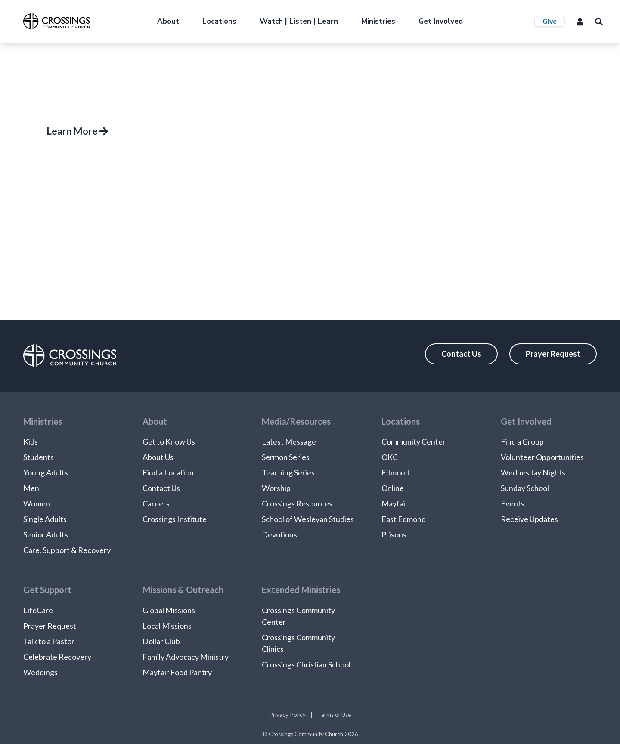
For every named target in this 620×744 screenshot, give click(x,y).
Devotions (279, 534)
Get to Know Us (169, 441)
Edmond (395, 472)
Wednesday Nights (533, 472)
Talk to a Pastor (48, 641)
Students (38, 457)
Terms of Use (334, 714)
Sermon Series (286, 457)
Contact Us (461, 353)
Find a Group (522, 441)
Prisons (393, 534)
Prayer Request (553, 353)
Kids (30, 441)
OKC (389, 457)
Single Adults (45, 519)
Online (392, 488)
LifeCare (38, 610)
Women (36, 503)
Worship (276, 488)
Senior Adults (45, 534)
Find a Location (168, 472)
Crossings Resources (297, 503)
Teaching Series (288, 472)
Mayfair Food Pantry (177, 672)
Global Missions (169, 610)
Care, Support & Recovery (67, 550)
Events (512, 503)
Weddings (40, 672)
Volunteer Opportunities (542, 457)
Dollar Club (161, 641)
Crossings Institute (175, 519)
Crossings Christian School (306, 664)
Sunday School (525, 488)
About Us (158, 457)
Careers (156, 503)
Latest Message (289, 441)
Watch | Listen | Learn (299, 21)
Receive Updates (529, 519)
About (168, 21)
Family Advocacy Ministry (186, 656)
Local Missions (167, 625)
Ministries (378, 21)
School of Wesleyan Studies (308, 519)
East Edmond (403, 519)
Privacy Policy (287, 714)
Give (549, 21)
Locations (219, 21)
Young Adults (45, 472)
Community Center (413, 441)
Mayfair (394, 503)
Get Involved (440, 21)
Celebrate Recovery (57, 656)
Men (31, 488)
